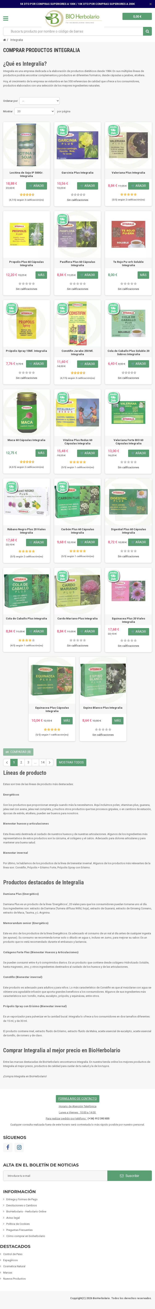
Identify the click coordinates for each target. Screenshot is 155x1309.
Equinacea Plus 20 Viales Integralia (128, 620)
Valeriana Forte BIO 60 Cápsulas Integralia (128, 442)
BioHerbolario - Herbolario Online (26, 1211)
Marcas (7, 1272)
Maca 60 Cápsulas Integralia (26, 440)
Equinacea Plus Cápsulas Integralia (52, 709)
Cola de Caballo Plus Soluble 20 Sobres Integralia (128, 352)
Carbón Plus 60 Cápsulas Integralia (77, 531)
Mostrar (8, 111)
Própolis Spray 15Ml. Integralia (26, 350)
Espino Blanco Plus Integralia (102, 707)
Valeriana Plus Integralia (128, 172)
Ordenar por (10, 100)
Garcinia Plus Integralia (77, 172)
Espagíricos (10, 1260)
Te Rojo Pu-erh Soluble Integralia (128, 263)
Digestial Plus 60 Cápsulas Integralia (128, 531)
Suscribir (129, 1176)
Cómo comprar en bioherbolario (25, 1236)
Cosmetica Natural (14, 1266)
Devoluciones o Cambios (21, 1205)
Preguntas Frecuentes (19, 1230)
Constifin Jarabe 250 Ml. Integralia (77, 352)
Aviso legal (13, 1217)
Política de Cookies (18, 1223)
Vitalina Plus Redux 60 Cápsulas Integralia (77, 442)
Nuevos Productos (14, 1278)
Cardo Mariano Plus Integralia (77, 618)
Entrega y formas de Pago (22, 1199)
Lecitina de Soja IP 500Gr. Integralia (26, 174)
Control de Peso (12, 1254)
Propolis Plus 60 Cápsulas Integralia (26, 263)
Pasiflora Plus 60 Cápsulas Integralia (77, 263)
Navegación (5, 18)
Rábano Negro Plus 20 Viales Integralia (26, 531)
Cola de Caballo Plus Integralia (26, 618)
